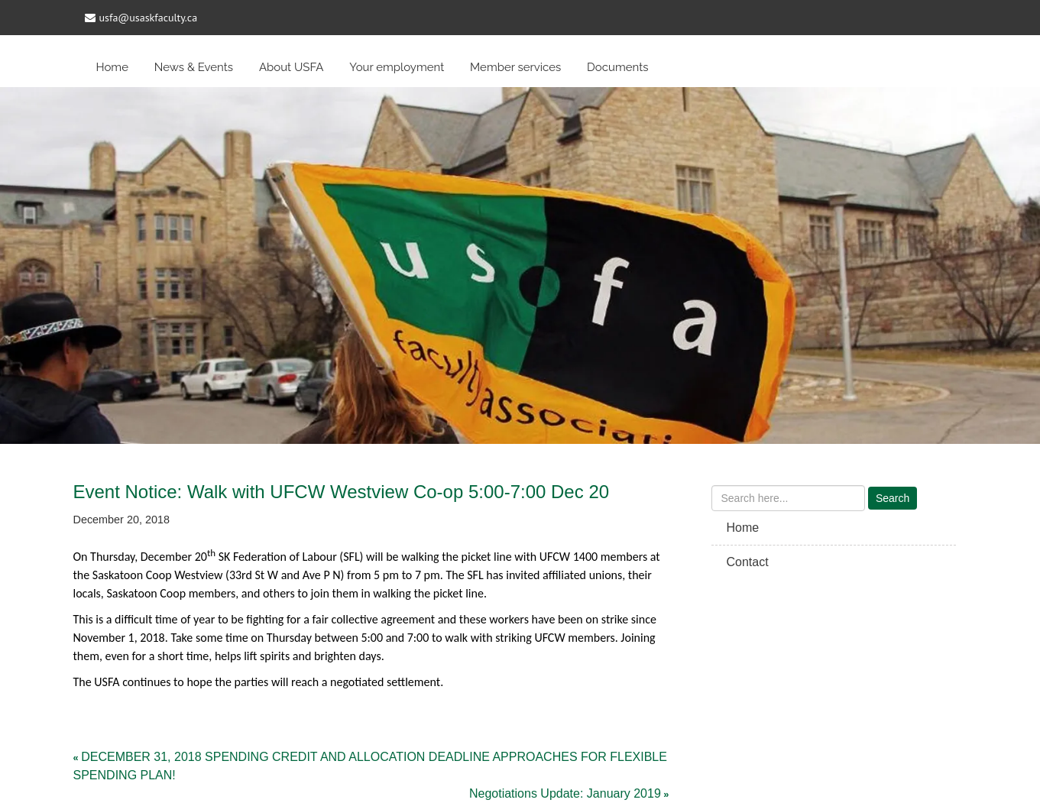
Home (112, 67)
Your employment (396, 67)
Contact (748, 561)
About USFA (291, 67)
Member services (515, 67)
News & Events (193, 67)
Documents (617, 67)
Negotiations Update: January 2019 (565, 793)
